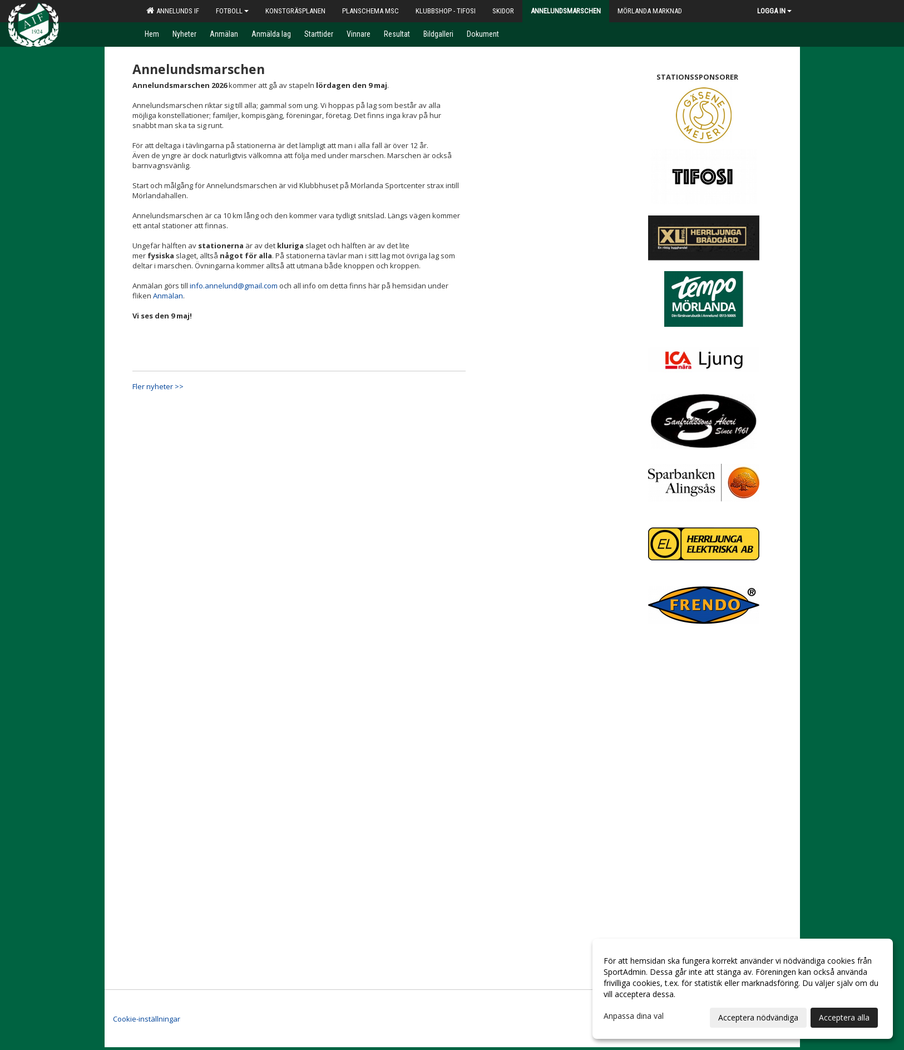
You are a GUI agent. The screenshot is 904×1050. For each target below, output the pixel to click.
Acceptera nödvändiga (758, 1017)
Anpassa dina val (634, 1016)
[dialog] (742, 989)
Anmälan (168, 296)
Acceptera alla (844, 1017)
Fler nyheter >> (158, 386)
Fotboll (232, 11)
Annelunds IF (172, 10)
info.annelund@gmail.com (234, 286)
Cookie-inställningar (146, 1019)
